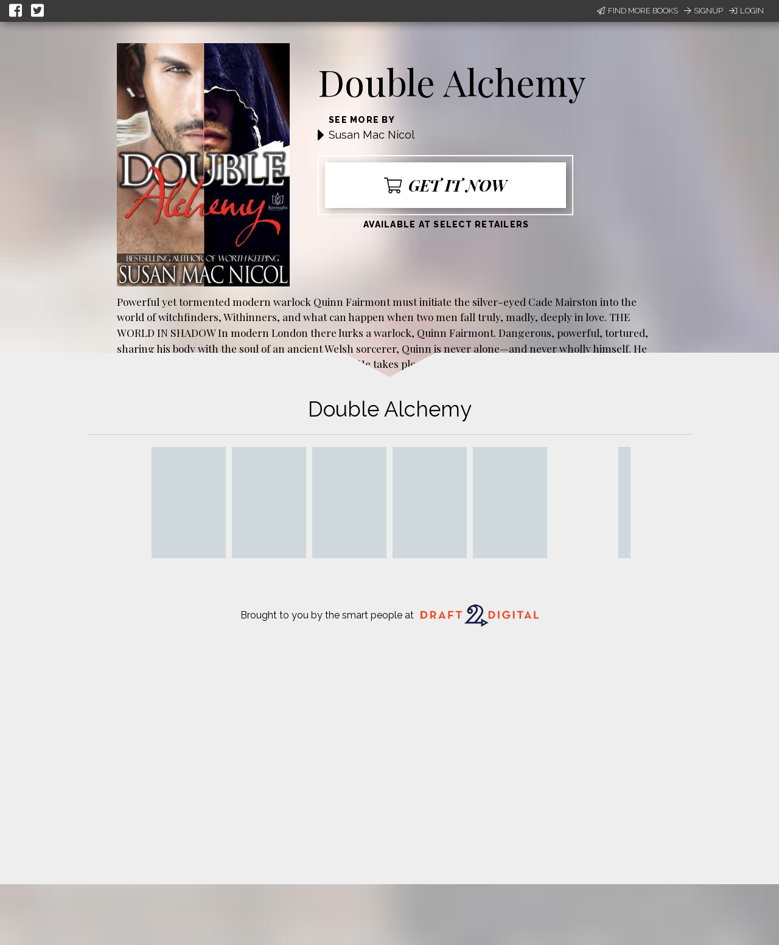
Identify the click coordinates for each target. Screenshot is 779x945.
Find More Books (637, 10)
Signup (703, 10)
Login (746, 10)
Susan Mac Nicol (371, 134)
